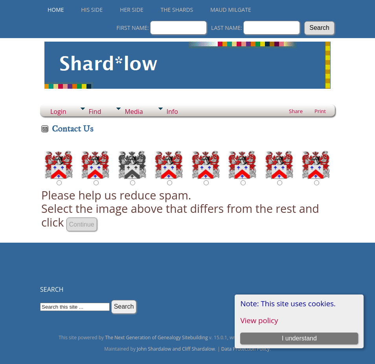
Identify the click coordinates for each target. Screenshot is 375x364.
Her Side (131, 9)
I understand (299, 338)
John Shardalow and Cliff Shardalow (176, 349)
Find (95, 111)
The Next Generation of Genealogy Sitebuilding (156, 337)
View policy (259, 320)
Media (134, 111)
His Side (92, 9)
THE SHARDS (177, 9)
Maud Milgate (230, 9)
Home (56, 9)
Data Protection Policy (245, 349)
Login (58, 111)
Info (172, 111)
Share (296, 111)
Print (320, 111)
